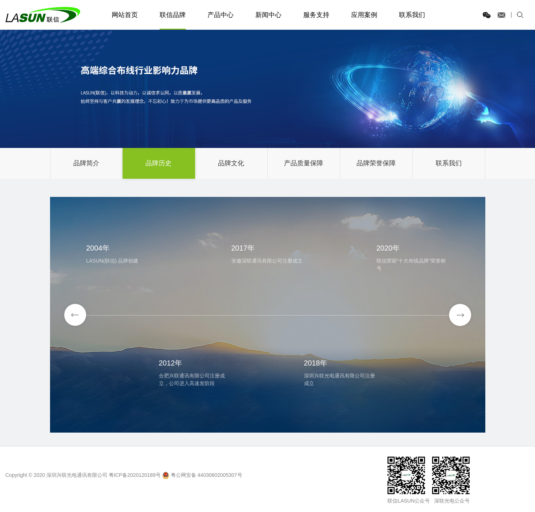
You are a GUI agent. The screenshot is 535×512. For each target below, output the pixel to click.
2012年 (170, 363)
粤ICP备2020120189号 (135, 475)
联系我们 (412, 14)
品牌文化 (231, 163)
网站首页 (125, 14)
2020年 (388, 248)
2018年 (316, 363)
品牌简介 (86, 163)
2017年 (243, 248)
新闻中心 (268, 14)
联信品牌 (173, 14)
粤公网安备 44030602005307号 (206, 475)
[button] (460, 315)
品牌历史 (158, 163)
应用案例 (364, 14)
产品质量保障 (303, 163)
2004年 (98, 248)
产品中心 (220, 14)
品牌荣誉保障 (376, 163)
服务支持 (316, 14)
